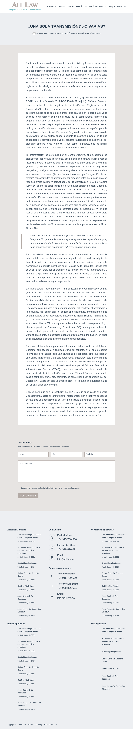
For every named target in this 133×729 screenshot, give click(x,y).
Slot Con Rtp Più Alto (26, 586)
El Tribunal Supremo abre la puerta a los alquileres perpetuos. (29, 550)
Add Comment (27, 463)
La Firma (51, 6)
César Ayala (95, 33)
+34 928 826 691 (66, 548)
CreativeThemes (50, 724)
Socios (62, 6)
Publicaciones (98, 6)
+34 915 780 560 (66, 539)
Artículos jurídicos (80, 33)
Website (89, 454)
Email (56, 454)
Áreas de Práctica (77, 6)
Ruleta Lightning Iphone (28, 563)
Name (23, 454)
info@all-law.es (65, 558)
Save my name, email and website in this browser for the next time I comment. (50, 488)
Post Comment (26, 496)
